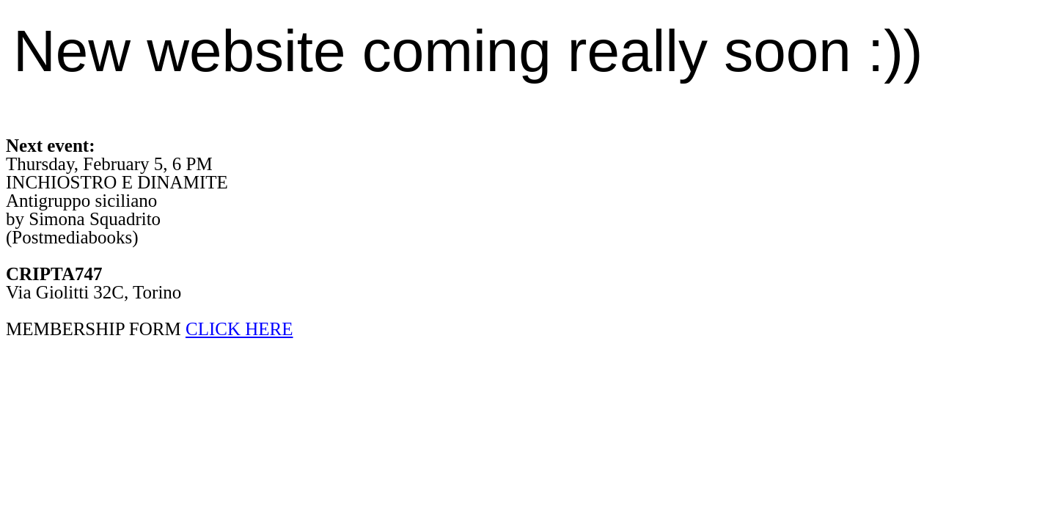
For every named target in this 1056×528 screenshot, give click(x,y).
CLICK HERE (239, 329)
